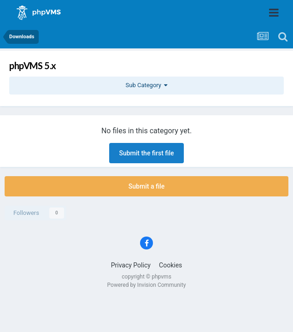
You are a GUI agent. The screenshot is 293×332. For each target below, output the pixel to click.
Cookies (170, 265)
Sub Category (147, 85)
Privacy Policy (131, 265)
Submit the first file (146, 153)
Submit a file (146, 186)
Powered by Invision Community (146, 285)
